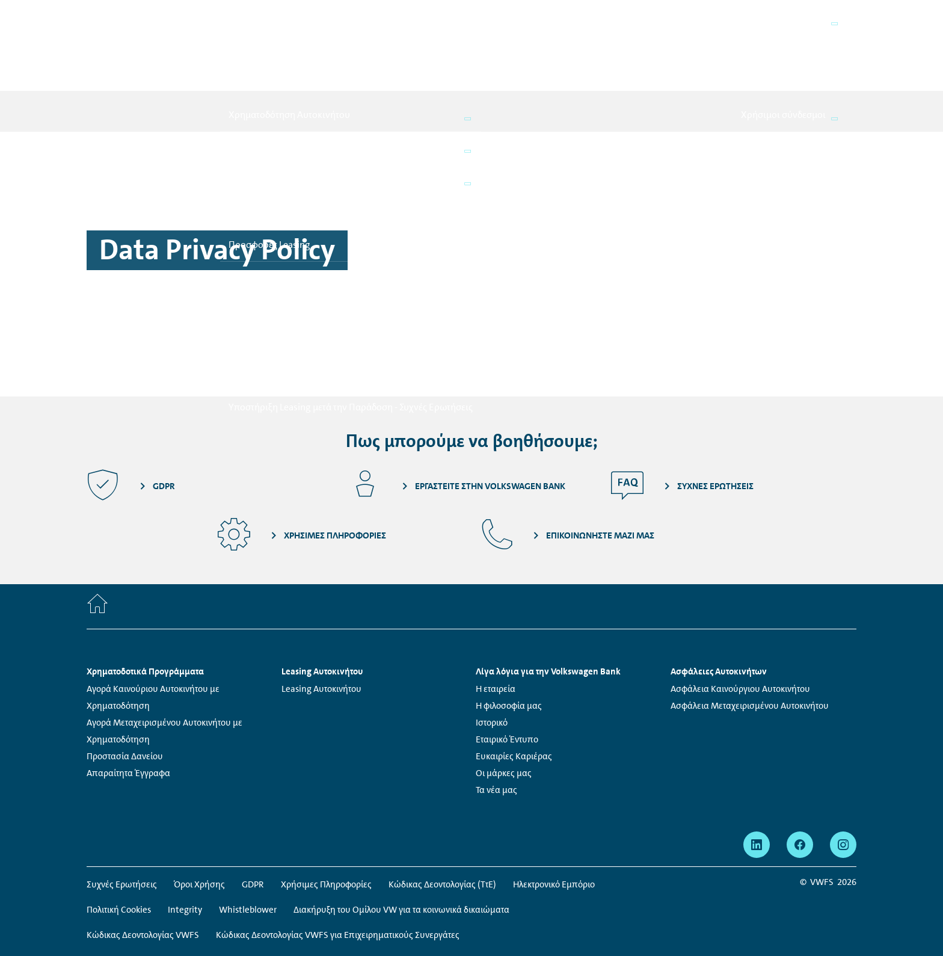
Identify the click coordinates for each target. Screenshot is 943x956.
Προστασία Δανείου (125, 689)
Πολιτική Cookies (119, 843)
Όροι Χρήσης (199, 818)
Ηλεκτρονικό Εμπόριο (554, 818)
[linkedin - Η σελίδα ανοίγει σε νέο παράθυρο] (756, 778)
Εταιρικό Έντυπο (507, 673)
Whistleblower (248, 843)
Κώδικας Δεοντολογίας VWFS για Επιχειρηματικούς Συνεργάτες (337, 868)
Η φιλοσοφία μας (509, 639)
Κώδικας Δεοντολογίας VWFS (143, 868)
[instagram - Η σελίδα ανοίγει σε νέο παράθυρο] (843, 778)
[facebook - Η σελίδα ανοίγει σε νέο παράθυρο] (800, 778)
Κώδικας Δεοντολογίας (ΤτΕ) (442, 818)
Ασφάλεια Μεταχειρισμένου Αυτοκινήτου (750, 639)
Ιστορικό (492, 656)
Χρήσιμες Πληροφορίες (326, 818)
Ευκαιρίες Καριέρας (514, 689)
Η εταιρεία (495, 622)
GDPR (253, 818)
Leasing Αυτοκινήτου (321, 622)
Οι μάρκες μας (504, 706)
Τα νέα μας (496, 723)
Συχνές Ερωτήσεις (122, 818)
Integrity (185, 843)
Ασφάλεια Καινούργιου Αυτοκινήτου (740, 622)
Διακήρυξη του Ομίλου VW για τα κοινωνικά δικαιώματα (401, 843)
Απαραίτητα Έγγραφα (128, 706)
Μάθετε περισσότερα (698, 907)
